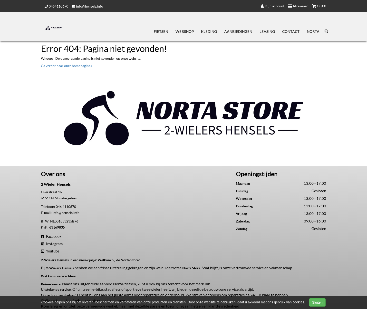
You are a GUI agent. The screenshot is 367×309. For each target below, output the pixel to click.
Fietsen (161, 31)
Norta (313, 31)
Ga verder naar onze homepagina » (67, 66)
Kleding (209, 31)
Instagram (52, 243)
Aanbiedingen (238, 31)
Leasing (267, 31)
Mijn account (272, 6)
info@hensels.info (87, 6)
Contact (290, 31)
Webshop (184, 31)
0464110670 (56, 6)
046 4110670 (66, 206)
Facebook (51, 236)
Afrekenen (298, 6)
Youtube (50, 251)
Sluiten (317, 302)
